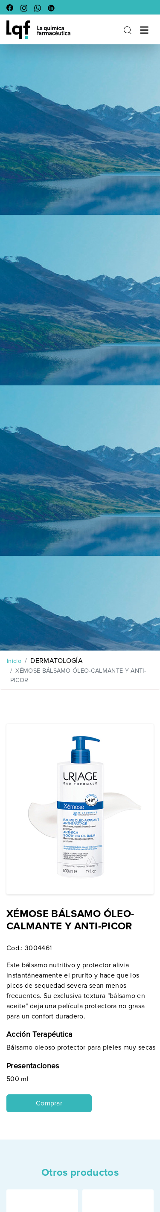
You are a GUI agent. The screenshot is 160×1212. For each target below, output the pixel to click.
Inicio (14, 661)
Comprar (49, 1103)
